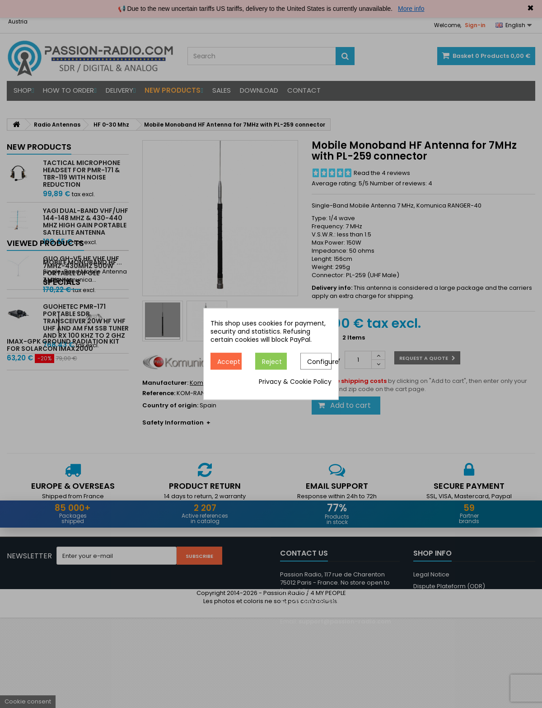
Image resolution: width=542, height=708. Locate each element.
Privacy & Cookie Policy (295, 382)
